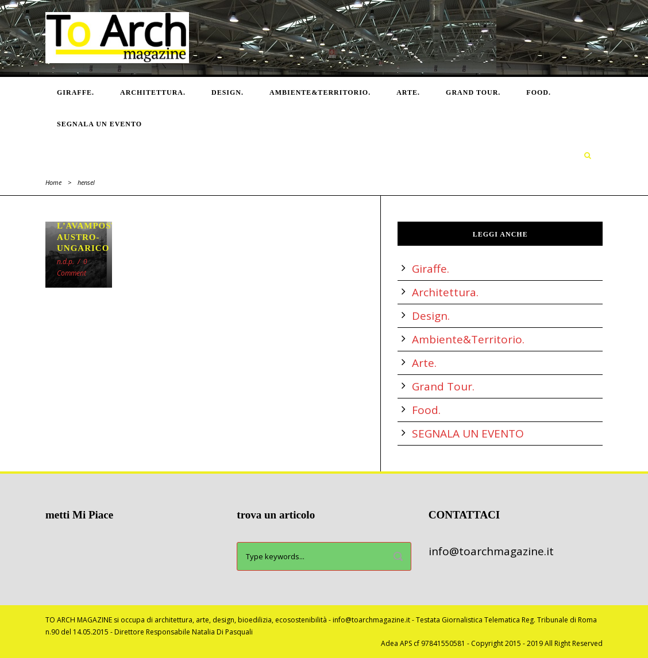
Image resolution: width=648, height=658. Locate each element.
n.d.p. (65, 261)
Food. (538, 92)
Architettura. (153, 92)
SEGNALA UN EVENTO (99, 124)
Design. (227, 92)
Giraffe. (75, 92)
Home (53, 182)
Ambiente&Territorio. (320, 92)
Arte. (408, 92)
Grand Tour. (473, 92)
